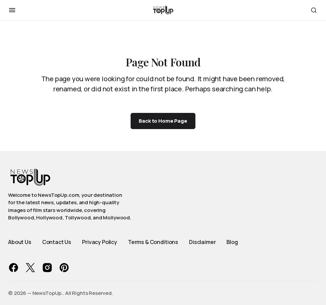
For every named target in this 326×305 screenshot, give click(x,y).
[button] (12, 10)
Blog (232, 242)
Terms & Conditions (153, 242)
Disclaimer (202, 242)
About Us (19, 242)
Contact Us (56, 242)
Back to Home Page (163, 120)
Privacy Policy (99, 242)
